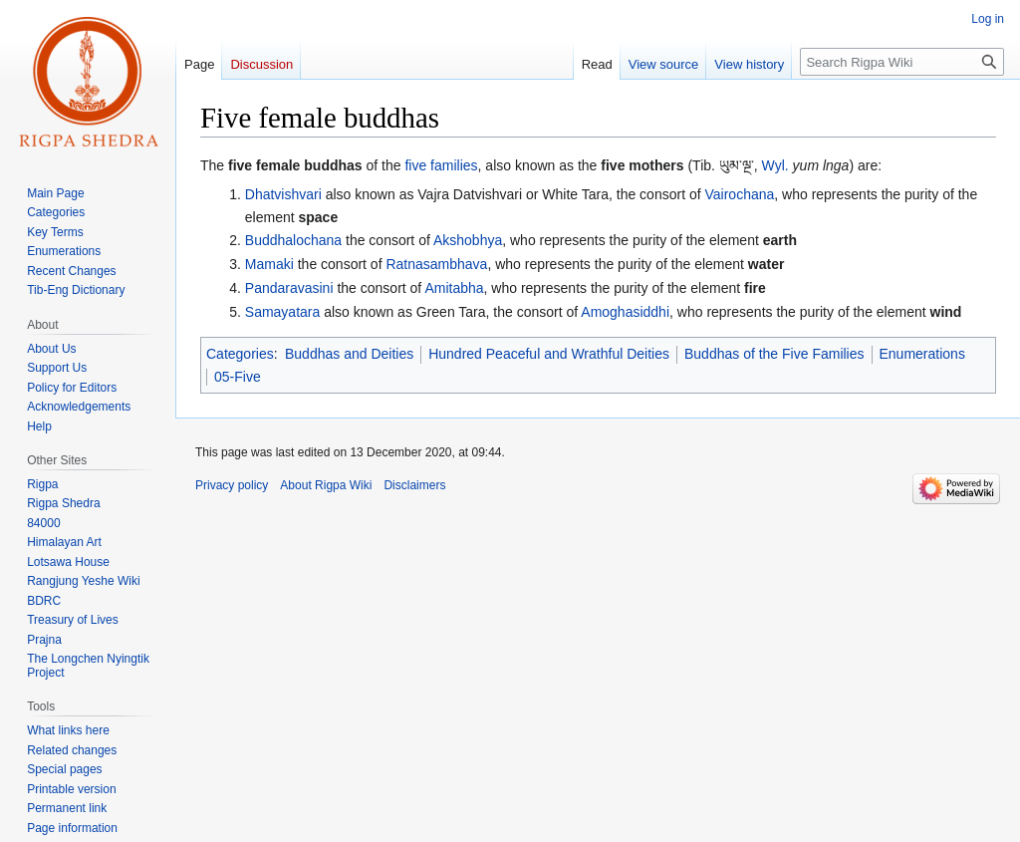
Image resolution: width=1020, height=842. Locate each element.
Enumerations (922, 354)
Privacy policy (231, 485)
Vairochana (739, 194)
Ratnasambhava (436, 264)
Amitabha (453, 288)
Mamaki (269, 264)
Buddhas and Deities (349, 354)
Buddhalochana (293, 240)
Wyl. (775, 165)
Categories (240, 354)
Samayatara (282, 312)
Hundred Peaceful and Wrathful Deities (548, 354)
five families (440, 165)
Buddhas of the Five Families (774, 354)
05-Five (237, 377)
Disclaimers (414, 485)
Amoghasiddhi (625, 312)
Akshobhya (467, 240)
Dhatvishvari (283, 194)
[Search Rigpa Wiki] (902, 62)
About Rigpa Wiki (326, 485)
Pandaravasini (289, 288)
